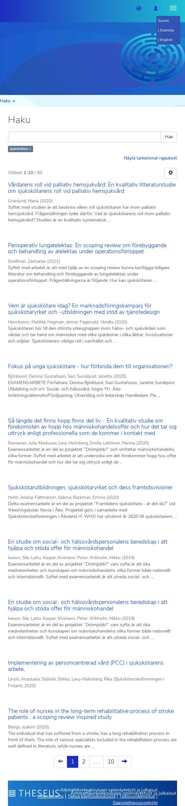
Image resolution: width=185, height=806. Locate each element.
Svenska (167, 30)
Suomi (163, 20)
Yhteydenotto (50, 796)
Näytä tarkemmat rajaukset (150, 158)
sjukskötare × (20, 148)
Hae (169, 137)
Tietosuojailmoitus (137, 796)
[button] (139, 8)
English (166, 39)
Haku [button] (7, 101)
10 (111, 761)
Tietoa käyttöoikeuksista (91, 796)
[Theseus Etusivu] (5, 8)
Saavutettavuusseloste (135, 803)
